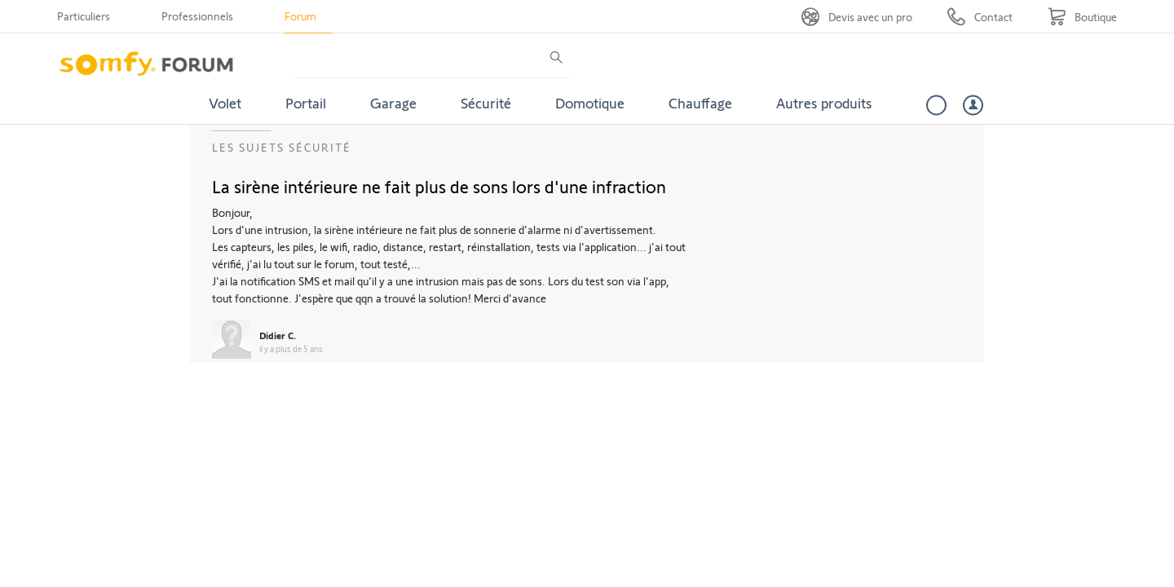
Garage (393, 103)
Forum (300, 16)
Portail (305, 103)
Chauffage (700, 103)
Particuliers (83, 16)
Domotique (590, 103)
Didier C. (277, 335)
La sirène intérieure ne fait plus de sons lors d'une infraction (439, 185)
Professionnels (197, 16)
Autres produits (824, 103)
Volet (225, 103)
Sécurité (486, 103)
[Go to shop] (1082, 17)
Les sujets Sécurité (281, 147)
